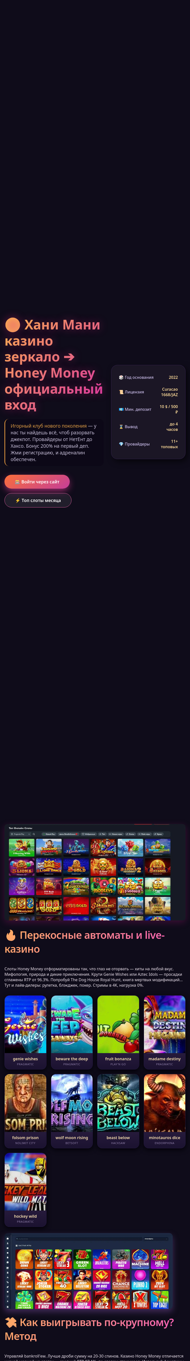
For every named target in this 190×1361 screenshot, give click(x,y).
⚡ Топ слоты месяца (38, 500)
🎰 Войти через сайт (37, 482)
